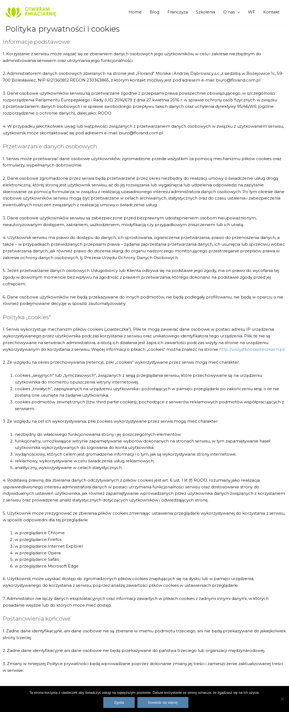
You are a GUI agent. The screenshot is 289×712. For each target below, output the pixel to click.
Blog (154, 11)
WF (251, 11)
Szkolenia (205, 11)
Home (135, 11)
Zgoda (119, 702)
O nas (229, 11)
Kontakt (271, 11)
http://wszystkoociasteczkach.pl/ (252, 349)
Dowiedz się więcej (163, 702)
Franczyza (177, 11)
